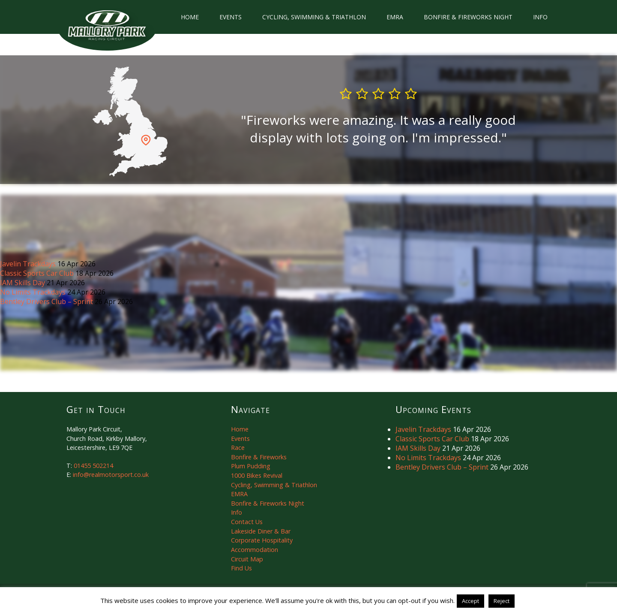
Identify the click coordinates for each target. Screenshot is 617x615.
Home (190, 17)
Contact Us (247, 522)
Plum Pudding (250, 466)
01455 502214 (93, 465)
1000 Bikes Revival (256, 475)
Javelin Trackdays (28, 263)
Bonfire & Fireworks (259, 457)
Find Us (241, 568)
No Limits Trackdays (33, 292)
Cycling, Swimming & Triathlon (314, 17)
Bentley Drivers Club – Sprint (47, 301)
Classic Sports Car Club (37, 273)
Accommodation (254, 550)
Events (230, 17)
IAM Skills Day (23, 282)
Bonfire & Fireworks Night (468, 17)
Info (540, 17)
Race (238, 447)
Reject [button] (501, 601)
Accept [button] (470, 601)
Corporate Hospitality (262, 540)
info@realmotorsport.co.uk (111, 474)
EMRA (394, 17)
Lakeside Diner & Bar (261, 531)
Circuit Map (247, 559)
